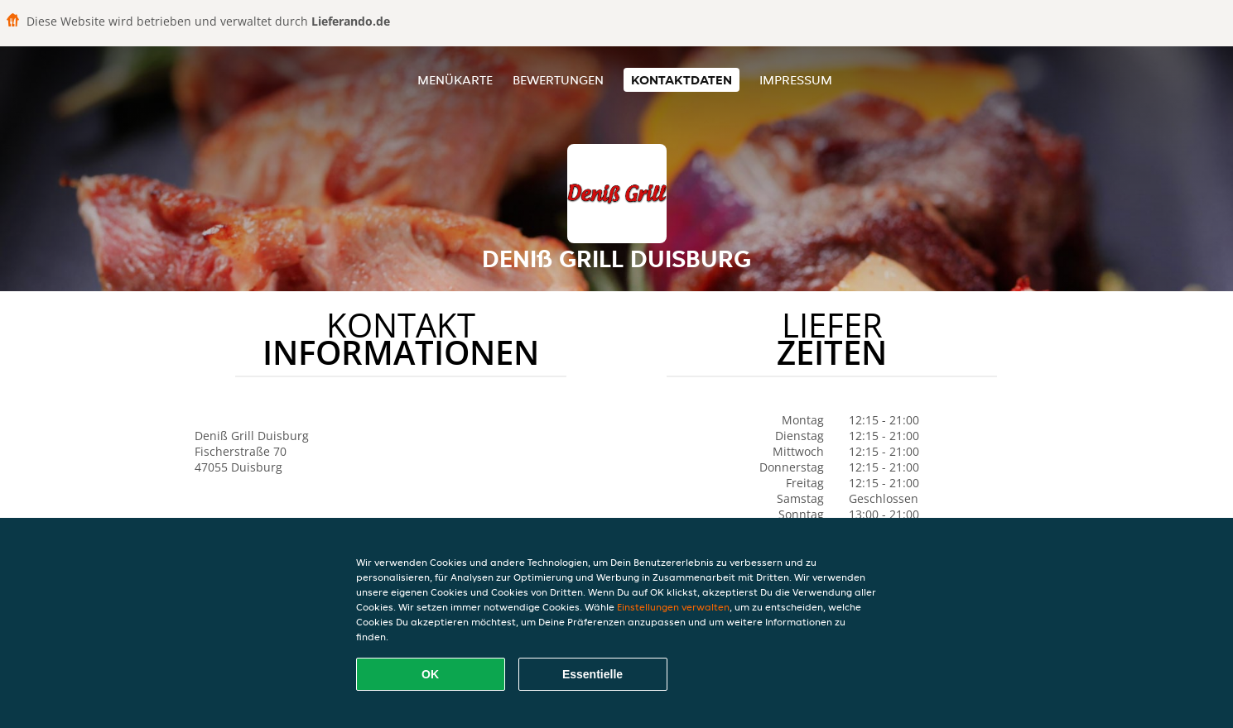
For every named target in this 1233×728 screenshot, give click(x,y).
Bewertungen (558, 80)
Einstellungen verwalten (673, 607)
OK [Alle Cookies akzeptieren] (430, 674)
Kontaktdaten (681, 80)
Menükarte (455, 80)
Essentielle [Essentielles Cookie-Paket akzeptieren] (592, 674)
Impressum (795, 80)
